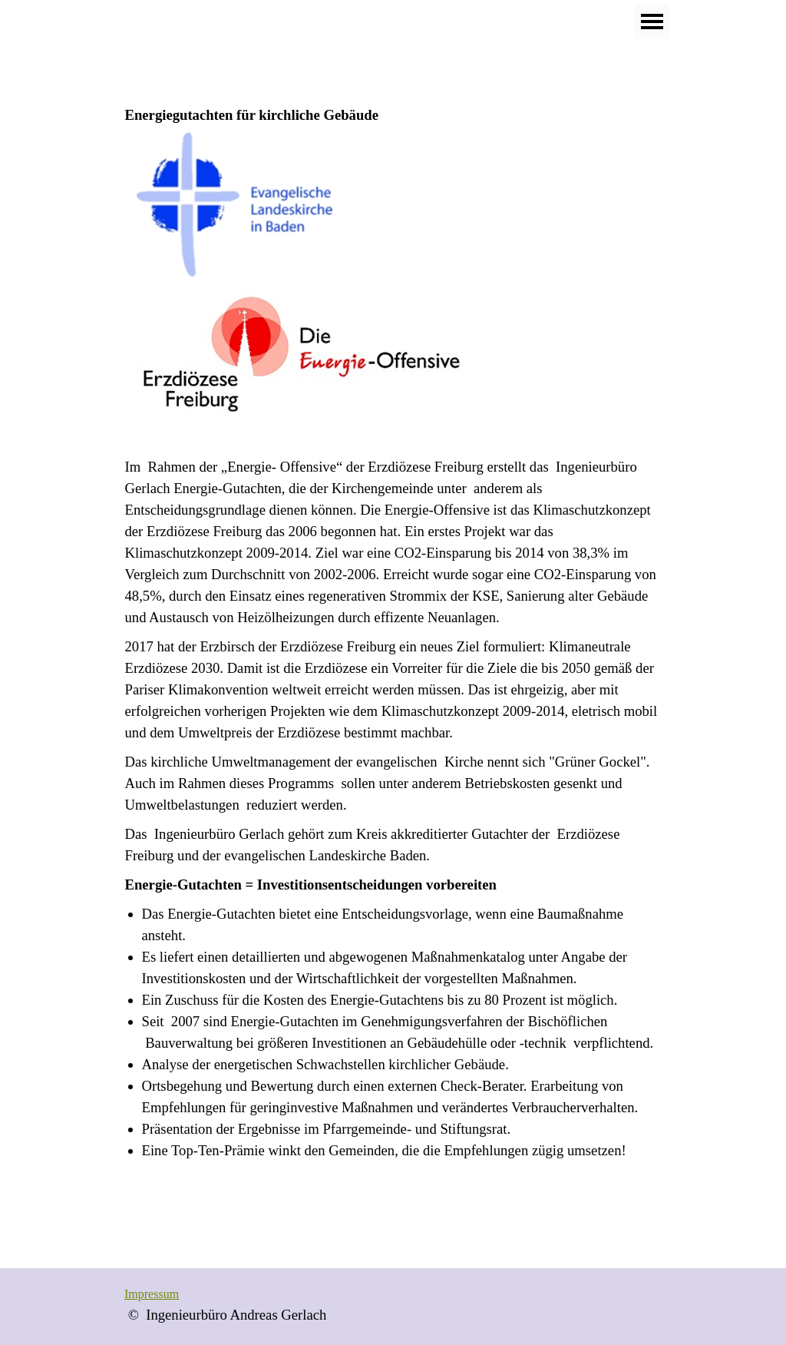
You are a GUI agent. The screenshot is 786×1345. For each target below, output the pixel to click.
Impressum (151, 1293)
